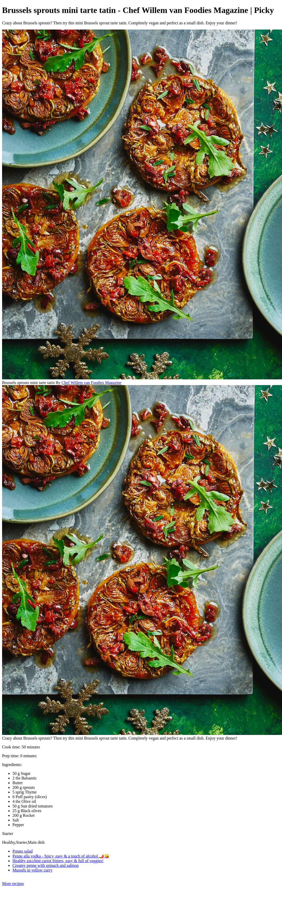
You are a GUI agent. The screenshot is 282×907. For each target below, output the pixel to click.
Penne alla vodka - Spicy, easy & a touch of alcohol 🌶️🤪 (60, 856)
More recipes (13, 883)
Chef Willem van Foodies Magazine (91, 382)
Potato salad (22, 851)
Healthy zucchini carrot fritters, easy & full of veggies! (57, 861)
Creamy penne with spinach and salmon (45, 865)
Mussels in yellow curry (32, 870)
